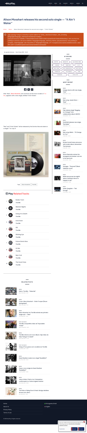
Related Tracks (17, 193)
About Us (6, 406)
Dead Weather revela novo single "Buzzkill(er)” (33, 358)
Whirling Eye (20, 234)
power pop (57, 71)
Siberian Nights (21, 207)
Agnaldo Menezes (10, 52)
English (47, 406)
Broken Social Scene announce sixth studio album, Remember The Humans (72, 144)
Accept (81, 429)
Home (5, 403)
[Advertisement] (44, 11)
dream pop (65, 61)
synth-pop (75, 74)
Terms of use (7, 412)
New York (19, 255)
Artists (50, 3)
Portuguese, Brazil (50, 403)
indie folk (68, 65)
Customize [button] (62, 429)
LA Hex (18, 248)
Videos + (72, 3)
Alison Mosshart (26, 184)
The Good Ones (21, 262)
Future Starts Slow (22, 241)
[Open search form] (83, 3)
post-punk (56, 68)
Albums (78, 3)
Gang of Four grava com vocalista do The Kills (33, 347)
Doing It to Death (21, 214)
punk (79, 71)
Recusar (74, 429)
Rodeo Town (20, 200)
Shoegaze (59, 74)
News (55, 3)
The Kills (34, 184)
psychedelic (69, 71)
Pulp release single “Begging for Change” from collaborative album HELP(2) (71, 112)
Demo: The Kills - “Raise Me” (27, 291)
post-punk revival (67, 68)
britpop (56, 61)
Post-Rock (78, 68)
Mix (60, 3)
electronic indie (77, 61)
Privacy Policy (7, 409)
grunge (57, 65)
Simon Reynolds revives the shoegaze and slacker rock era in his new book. (72, 156)
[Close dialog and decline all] (85, 422)
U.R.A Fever (19, 221)
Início (5, 29)
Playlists (65, 3)
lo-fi (78, 65)
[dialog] (72, 426)
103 (17, 228)
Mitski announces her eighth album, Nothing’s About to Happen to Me (71, 178)
